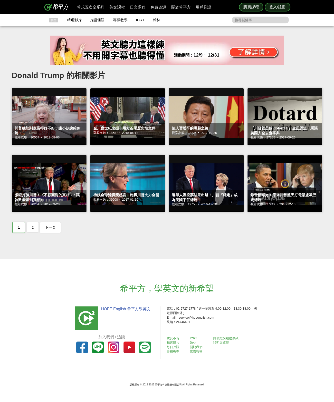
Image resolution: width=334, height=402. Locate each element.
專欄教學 (120, 20)
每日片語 (173, 347)
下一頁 (50, 227)
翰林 (156, 20)
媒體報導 (196, 351)
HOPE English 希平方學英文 (126, 309)
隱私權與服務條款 (226, 338)
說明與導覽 (221, 342)
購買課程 (251, 7)
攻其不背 (173, 338)
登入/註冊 (277, 7)
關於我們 (196, 347)
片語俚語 (97, 20)
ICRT (140, 20)
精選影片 (74, 20)
